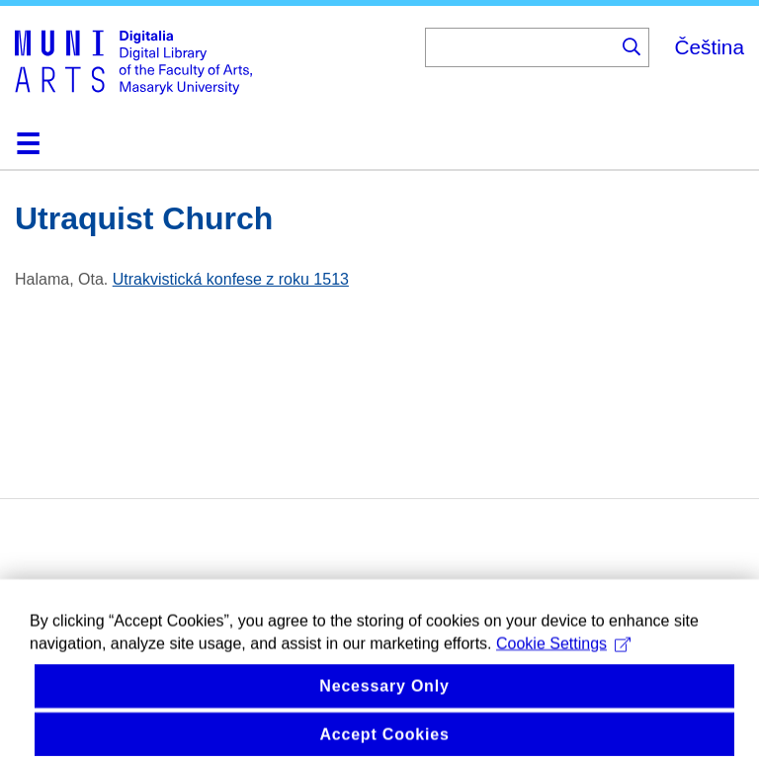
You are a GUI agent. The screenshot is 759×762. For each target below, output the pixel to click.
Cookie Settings (563, 658)
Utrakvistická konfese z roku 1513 (231, 279)
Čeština (709, 47)
